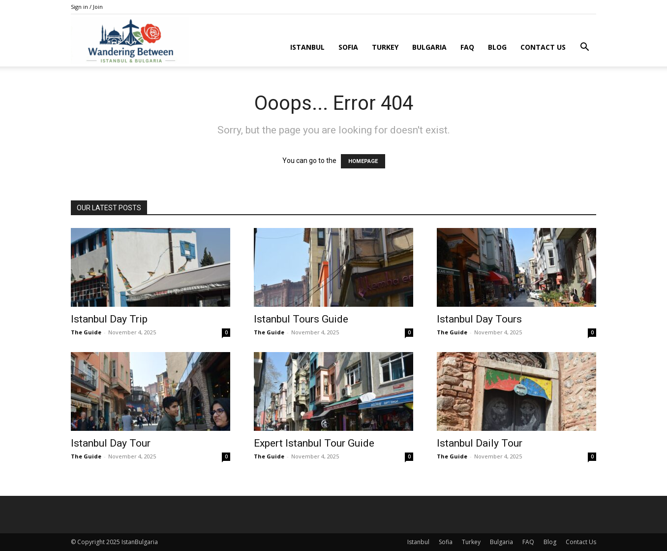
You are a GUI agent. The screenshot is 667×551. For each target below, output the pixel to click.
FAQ (467, 47)
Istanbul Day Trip (109, 319)
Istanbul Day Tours (479, 319)
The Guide (86, 332)
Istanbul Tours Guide (301, 319)
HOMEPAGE (363, 161)
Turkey (385, 47)
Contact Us (543, 47)
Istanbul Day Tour (111, 443)
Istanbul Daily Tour (479, 443)
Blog (497, 47)
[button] (584, 48)
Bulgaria (429, 47)
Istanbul (307, 47)
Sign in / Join (87, 6)
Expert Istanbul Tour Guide (314, 443)
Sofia (348, 47)
